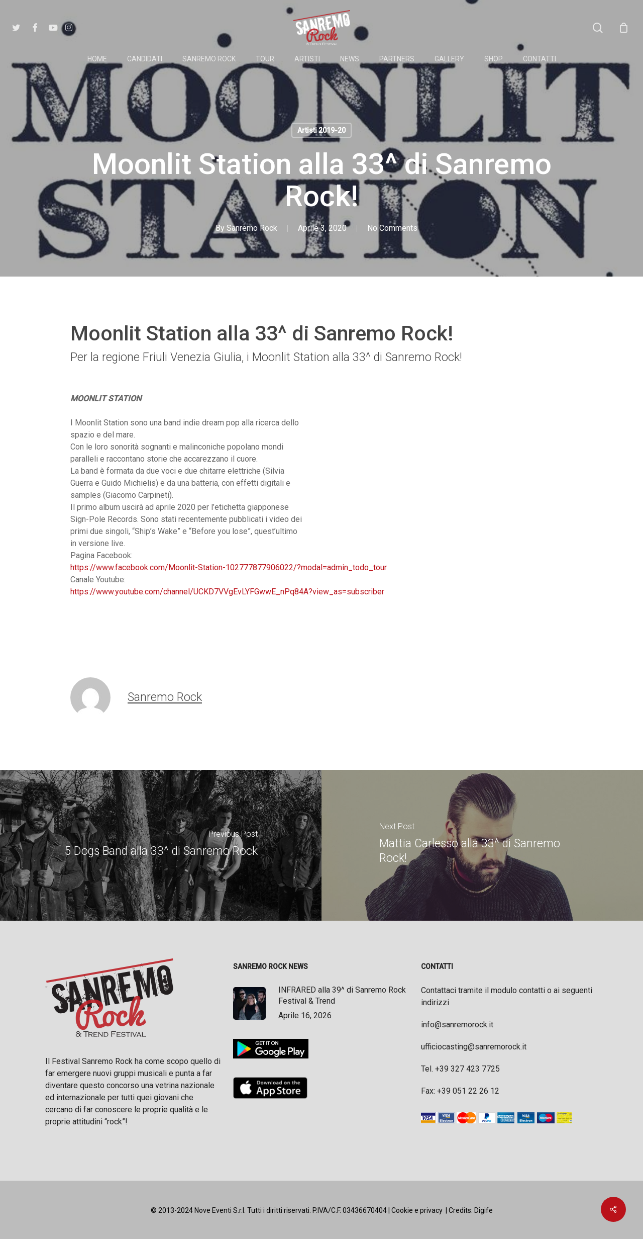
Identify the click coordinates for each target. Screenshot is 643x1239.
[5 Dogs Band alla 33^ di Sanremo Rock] (161, 845)
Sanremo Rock (252, 228)
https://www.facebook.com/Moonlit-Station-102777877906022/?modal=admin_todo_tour (228, 567)
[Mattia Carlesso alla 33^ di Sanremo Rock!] (482, 845)
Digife (483, 1210)
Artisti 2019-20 (321, 130)
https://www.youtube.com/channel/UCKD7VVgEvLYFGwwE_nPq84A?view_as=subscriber (227, 591)
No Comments (392, 228)
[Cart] (623, 27)
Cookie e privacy (417, 1210)
